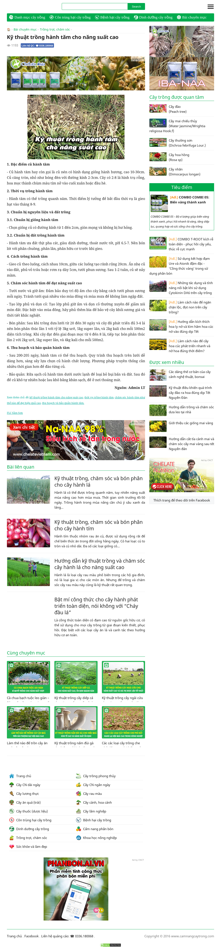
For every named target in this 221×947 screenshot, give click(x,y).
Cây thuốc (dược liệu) (28, 811)
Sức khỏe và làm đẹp (28, 846)
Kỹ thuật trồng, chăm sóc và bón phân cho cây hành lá (98, 481)
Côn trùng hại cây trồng (69, 17)
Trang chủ (20, 775)
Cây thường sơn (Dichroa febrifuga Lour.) (177, 142)
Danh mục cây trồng (27, 17)
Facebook (31, 936)
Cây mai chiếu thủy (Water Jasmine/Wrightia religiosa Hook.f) (177, 126)
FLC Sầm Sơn (15, 413)
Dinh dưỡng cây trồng (153, 17)
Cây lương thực (24, 793)
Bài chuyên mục (192, 17)
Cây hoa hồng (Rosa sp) (169, 157)
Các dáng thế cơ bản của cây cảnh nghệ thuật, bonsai (180, 375)
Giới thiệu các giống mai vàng (181, 426)
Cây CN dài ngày (24, 784)
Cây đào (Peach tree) (167, 109)
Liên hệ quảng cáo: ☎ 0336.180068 (67, 936)
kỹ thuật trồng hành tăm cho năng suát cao (56, 397)
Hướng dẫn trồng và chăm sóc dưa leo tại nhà (181, 410)
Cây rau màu (89, 793)
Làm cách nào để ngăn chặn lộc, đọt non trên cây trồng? (180, 307)
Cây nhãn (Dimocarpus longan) (174, 171)
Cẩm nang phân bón (94, 828)
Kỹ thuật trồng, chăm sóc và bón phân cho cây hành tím (98, 524)
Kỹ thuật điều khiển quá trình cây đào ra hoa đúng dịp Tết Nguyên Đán (180, 392)
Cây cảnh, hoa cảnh (94, 802)
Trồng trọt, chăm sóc (55, 29)
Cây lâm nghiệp (91, 811)
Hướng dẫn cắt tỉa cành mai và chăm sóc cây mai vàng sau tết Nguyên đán (181, 443)
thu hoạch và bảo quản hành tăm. (63, 403)
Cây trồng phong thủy (96, 775)
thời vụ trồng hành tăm (99, 397)
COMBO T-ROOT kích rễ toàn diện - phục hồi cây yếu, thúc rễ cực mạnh (181, 244)
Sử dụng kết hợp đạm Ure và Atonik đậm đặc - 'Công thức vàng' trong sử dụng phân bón (179, 265)
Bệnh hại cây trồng (112, 17)
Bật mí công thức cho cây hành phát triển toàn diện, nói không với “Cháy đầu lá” (96, 605)
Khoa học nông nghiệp (96, 837)
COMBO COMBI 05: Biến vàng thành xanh (180, 203)
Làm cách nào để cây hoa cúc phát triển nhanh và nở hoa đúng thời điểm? (179, 346)
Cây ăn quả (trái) (25, 802)
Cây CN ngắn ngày (93, 784)
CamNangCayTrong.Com (30, 6)
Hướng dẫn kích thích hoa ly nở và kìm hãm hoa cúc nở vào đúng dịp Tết (181, 326)
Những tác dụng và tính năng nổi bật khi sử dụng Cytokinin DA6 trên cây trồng (181, 287)
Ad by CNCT (138, 58)
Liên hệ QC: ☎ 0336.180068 (37, 45)
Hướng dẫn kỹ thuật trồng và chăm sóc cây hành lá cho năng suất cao (99, 563)
